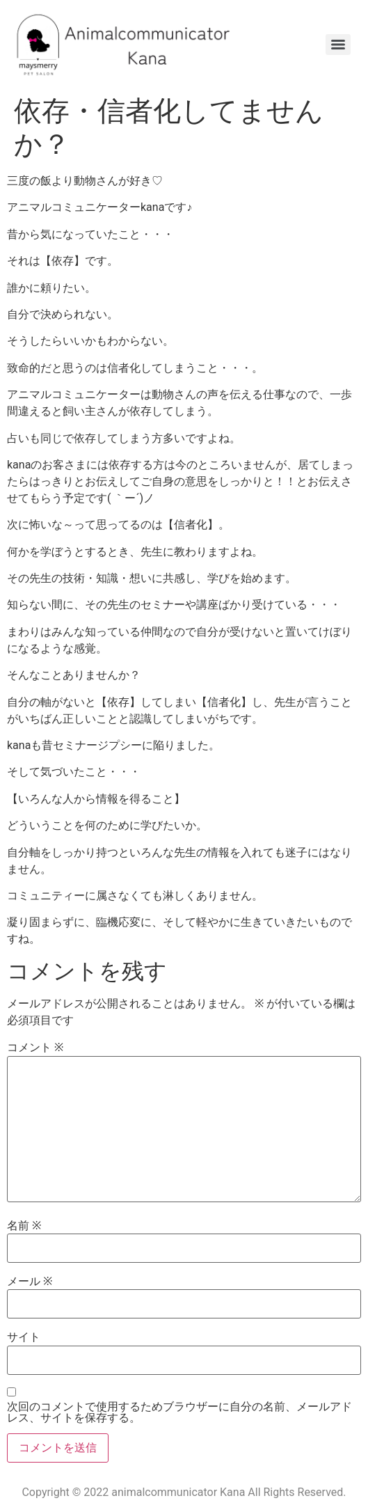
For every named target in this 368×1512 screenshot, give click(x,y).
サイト (23, 1337)
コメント (35, 1047)
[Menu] (338, 44)
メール (29, 1281)
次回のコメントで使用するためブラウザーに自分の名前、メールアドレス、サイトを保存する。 (179, 1412)
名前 (24, 1225)
